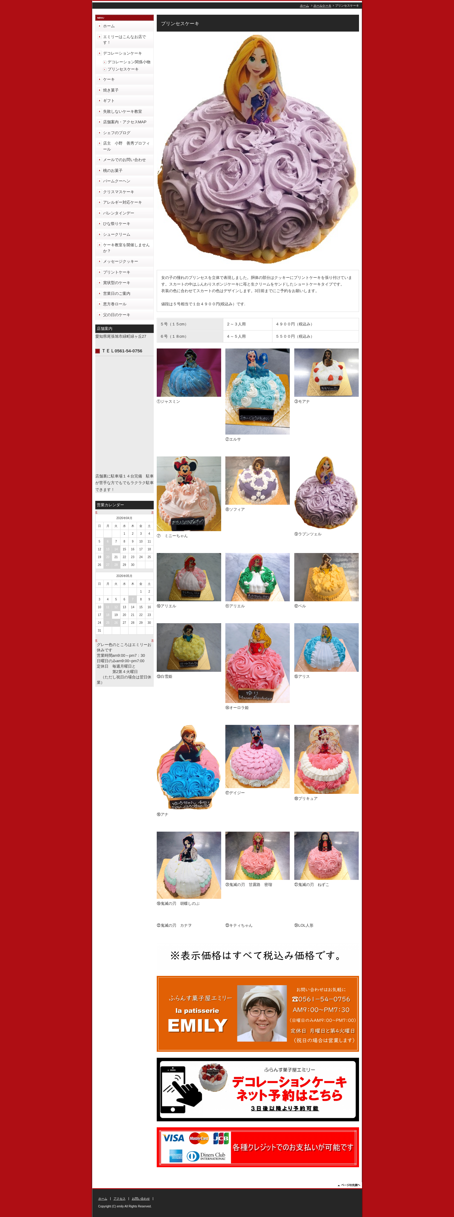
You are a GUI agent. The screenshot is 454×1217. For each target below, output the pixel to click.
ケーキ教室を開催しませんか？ (126, 248)
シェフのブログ (116, 132)
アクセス (120, 1198)
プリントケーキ (116, 272)
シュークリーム (116, 234)
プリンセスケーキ (123, 69)
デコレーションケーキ (122, 53)
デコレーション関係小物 (129, 62)
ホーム (304, 5)
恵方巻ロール (114, 304)
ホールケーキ (322, 5)
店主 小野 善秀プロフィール (126, 146)
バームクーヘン (116, 181)
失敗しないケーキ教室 (122, 111)
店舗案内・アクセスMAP (125, 122)
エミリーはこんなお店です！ (124, 39)
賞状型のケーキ (116, 282)
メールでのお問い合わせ (124, 159)
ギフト (109, 100)
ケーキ (109, 79)
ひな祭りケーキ (116, 223)
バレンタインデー (118, 213)
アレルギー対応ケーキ (122, 202)
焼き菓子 (111, 90)
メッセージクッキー (120, 261)
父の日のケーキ (116, 314)
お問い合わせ (141, 1198)
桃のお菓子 (113, 170)
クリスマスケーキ (118, 192)
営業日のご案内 (116, 293)
